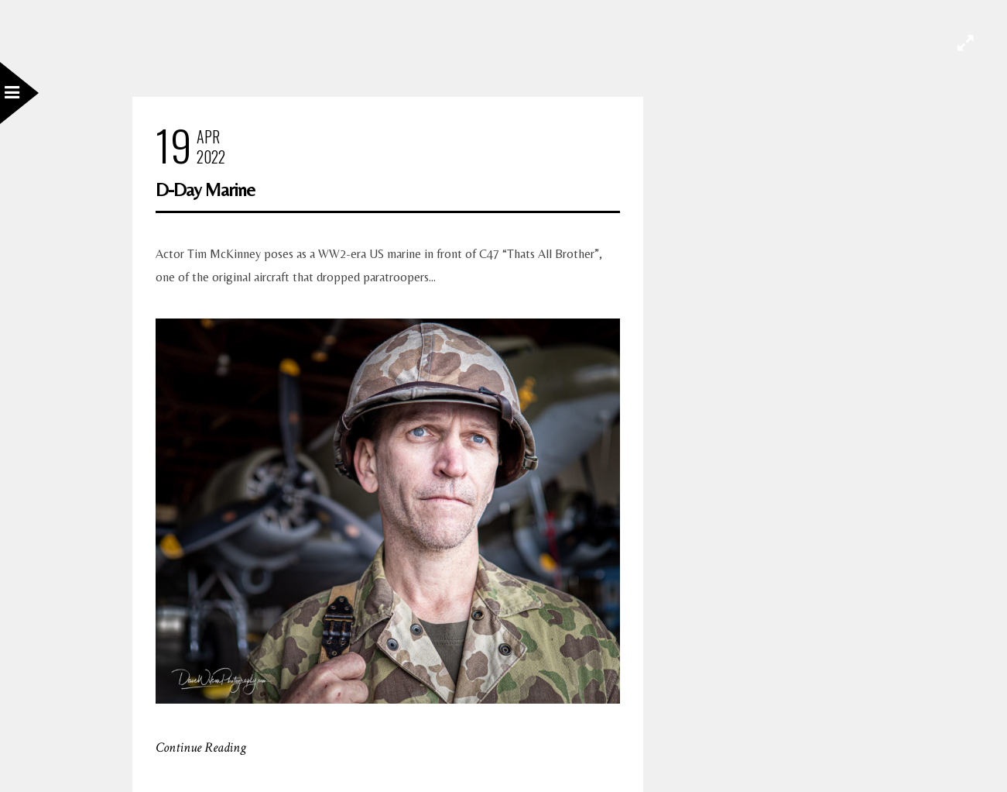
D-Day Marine (205, 189)
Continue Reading (201, 747)
